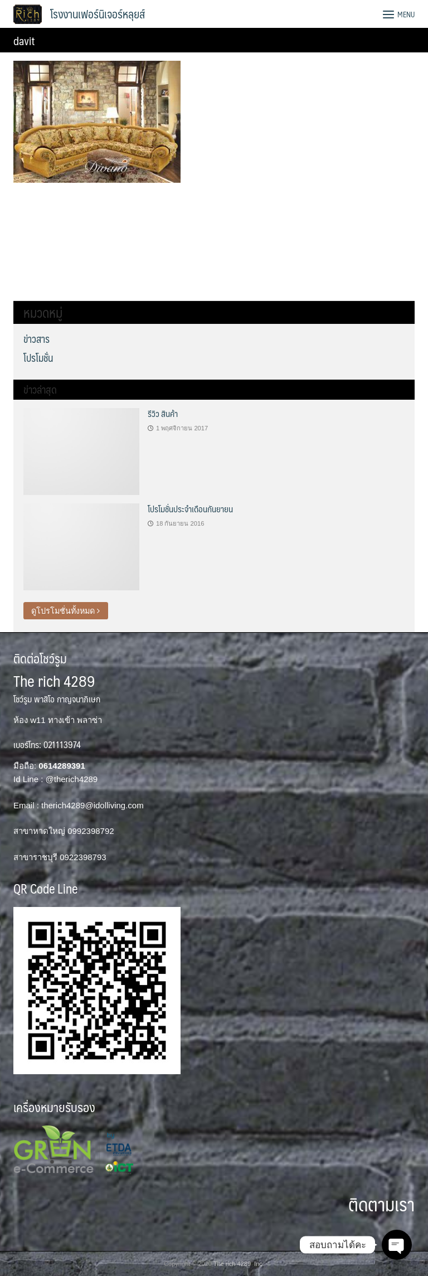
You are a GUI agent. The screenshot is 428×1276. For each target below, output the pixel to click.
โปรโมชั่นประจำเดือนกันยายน (190, 508)
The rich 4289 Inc (237, 1263)
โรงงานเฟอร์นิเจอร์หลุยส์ (97, 13)
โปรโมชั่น (38, 357)
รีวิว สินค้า (163, 413)
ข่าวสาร (36, 338)
